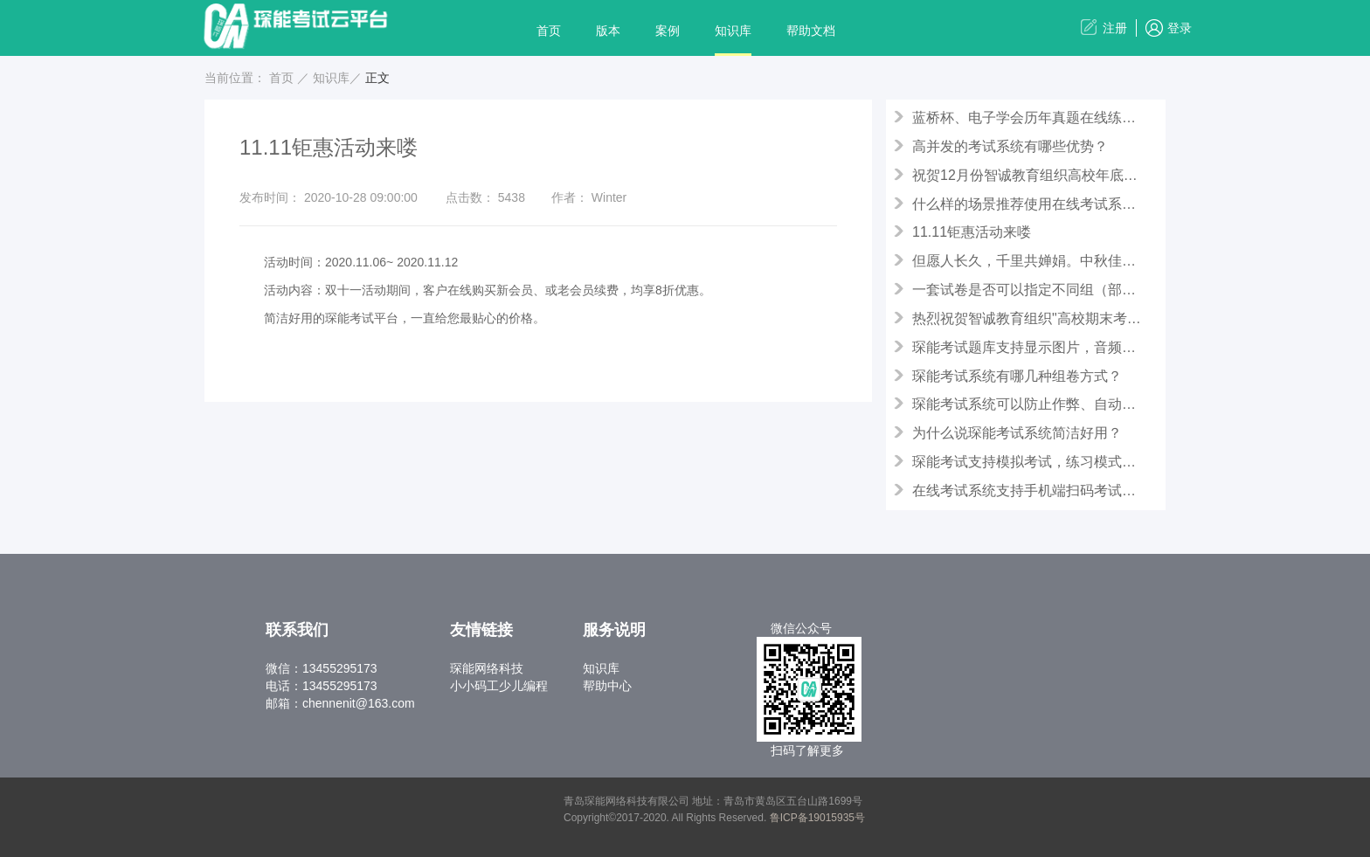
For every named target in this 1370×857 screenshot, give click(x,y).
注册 (1115, 28)
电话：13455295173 (321, 686)
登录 (1179, 28)
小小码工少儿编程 (499, 686)
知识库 (733, 31)
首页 (548, 31)
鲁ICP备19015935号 (817, 818)
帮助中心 (607, 686)
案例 (667, 31)
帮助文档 (810, 31)
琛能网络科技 (486, 668)
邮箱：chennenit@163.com (340, 703)
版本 (608, 31)
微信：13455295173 (321, 668)
